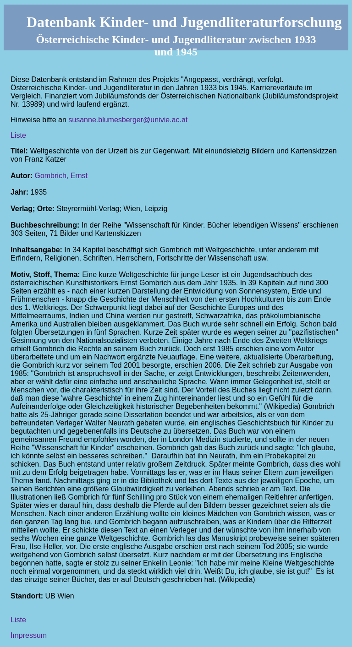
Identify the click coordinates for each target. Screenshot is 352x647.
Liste (18, 135)
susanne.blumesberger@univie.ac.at (127, 120)
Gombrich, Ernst (61, 175)
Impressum (29, 635)
